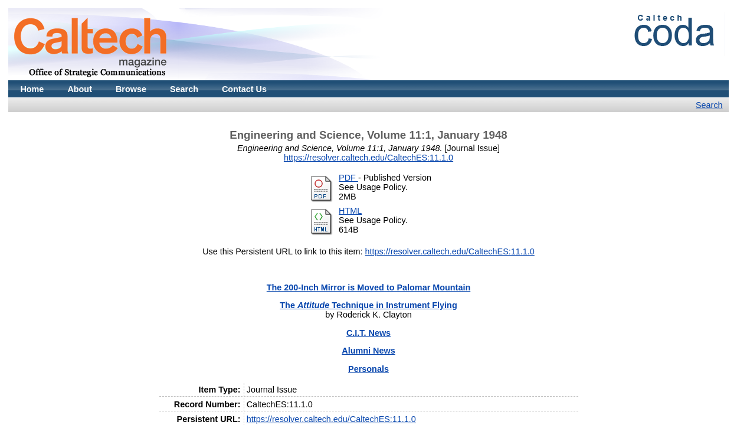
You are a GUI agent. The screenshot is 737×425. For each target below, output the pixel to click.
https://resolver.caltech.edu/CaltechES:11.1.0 (368, 157)
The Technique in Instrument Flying (368, 305)
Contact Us (244, 89)
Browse (131, 89)
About (79, 89)
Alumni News (368, 350)
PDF (348, 177)
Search (184, 89)
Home (32, 89)
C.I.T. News (368, 333)
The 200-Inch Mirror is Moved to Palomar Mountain (368, 287)
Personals (368, 369)
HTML (350, 210)
